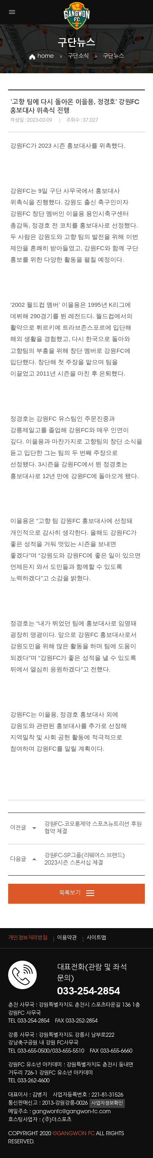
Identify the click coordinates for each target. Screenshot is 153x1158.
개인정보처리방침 (27, 938)
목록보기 (76, 893)
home (46, 56)
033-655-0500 (33, 1051)
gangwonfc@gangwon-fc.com (71, 1111)
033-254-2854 (33, 1021)
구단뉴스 (113, 56)
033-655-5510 (68, 1051)
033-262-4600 (33, 1081)
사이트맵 (96, 938)
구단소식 (78, 56)
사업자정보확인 (107, 1103)
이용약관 (67, 938)
